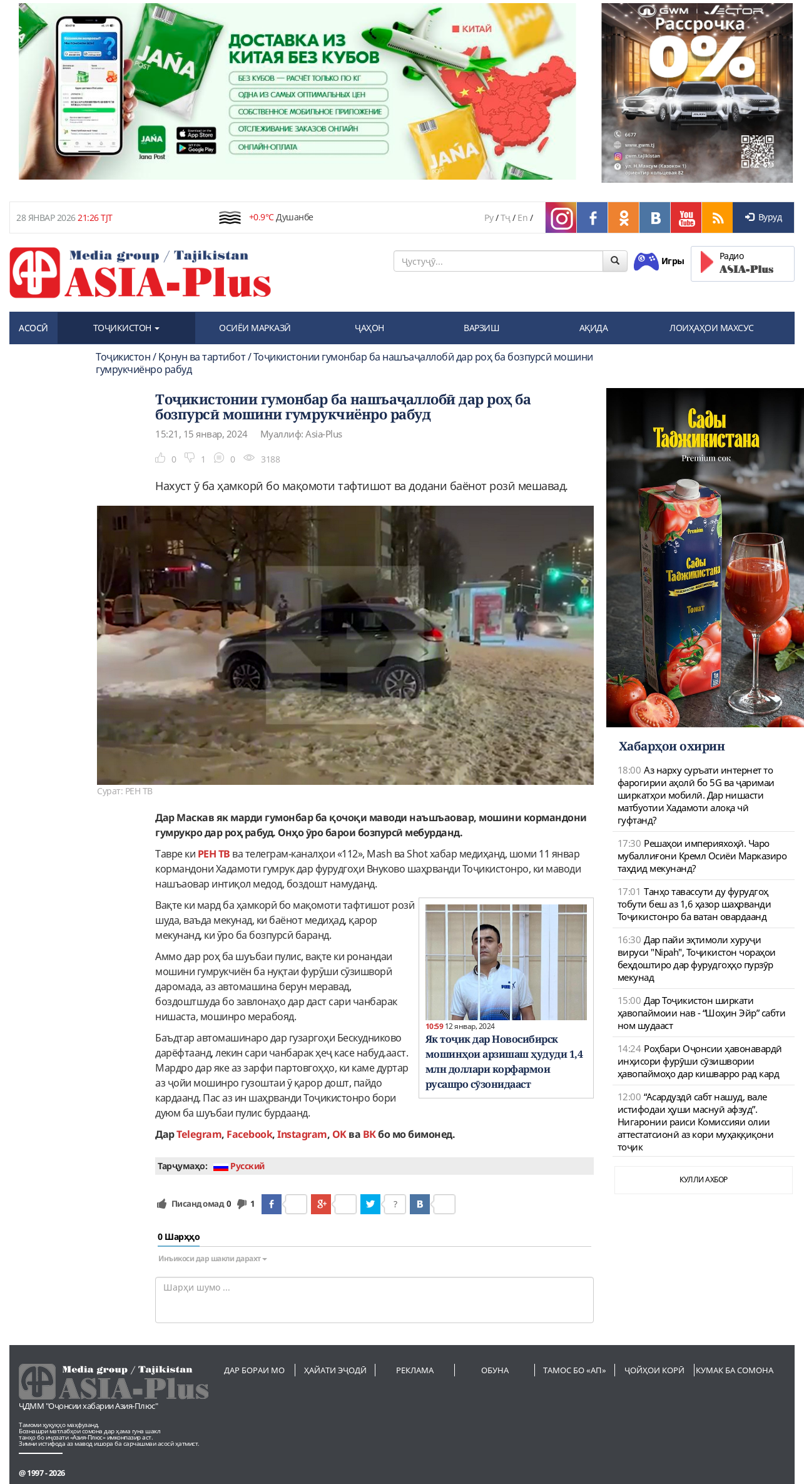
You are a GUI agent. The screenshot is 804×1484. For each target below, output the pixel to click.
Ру (488, 217)
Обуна (495, 1370)
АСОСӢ (33, 328)
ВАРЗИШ (481, 328)
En (522, 217)
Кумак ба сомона (734, 1370)
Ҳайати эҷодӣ (335, 1370)
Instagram (302, 1134)
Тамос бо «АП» (574, 1370)
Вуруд (763, 217)
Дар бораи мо (254, 1370)
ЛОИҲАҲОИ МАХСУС (711, 328)
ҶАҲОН (369, 328)
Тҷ (506, 217)
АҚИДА (593, 328)
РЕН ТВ (214, 854)
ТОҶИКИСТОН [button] (126, 328)
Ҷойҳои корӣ (654, 1370)
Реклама (415, 1370)
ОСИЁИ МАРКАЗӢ (255, 328)
